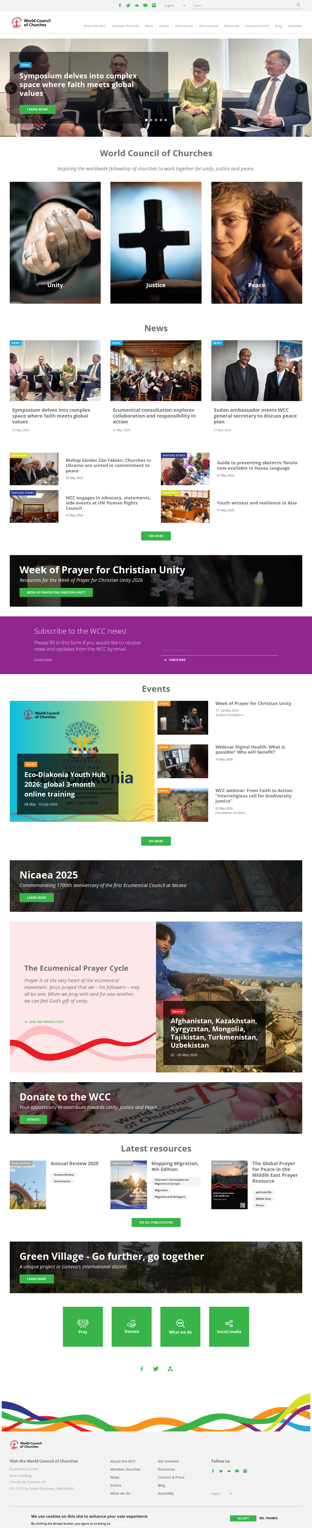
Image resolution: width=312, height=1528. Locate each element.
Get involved (208, 26)
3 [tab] (156, 120)
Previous (11, 88)
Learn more (37, 109)
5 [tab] (165, 120)
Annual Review (64, 1174)
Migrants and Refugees (170, 1197)
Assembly (295, 26)
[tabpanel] (156, 88)
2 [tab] (151, 120)
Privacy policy (43, 659)
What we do (184, 26)
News (149, 26)
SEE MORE (156, 536)
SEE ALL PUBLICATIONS (156, 1222)
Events (164, 26)
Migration (161, 1190)
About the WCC (95, 26)
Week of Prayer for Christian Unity (56, 592)
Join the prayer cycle (46, 1022)
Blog (278, 26)
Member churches (125, 26)
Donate (33, 1119)
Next (301, 88)
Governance (62, 1181)
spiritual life (264, 1192)
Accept (243, 1518)
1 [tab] (146, 120)
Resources (231, 26)
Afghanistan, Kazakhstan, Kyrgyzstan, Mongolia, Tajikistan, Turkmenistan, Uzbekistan (214, 1033)
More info (119, 1523)
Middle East (263, 1198)
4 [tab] (160, 120)
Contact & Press (257, 26)
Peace (260, 1205)
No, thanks (268, 1518)
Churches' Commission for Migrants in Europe (172, 1181)
